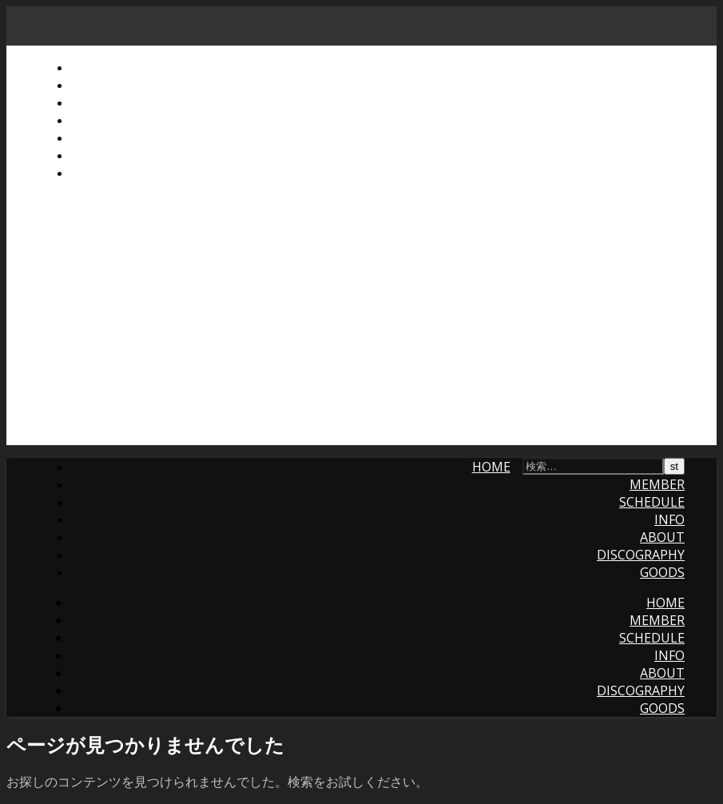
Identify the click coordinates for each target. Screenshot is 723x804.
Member (97, 85)
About (92, 137)
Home (89, 67)
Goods (92, 172)
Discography (114, 155)
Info (85, 120)
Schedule (103, 102)
